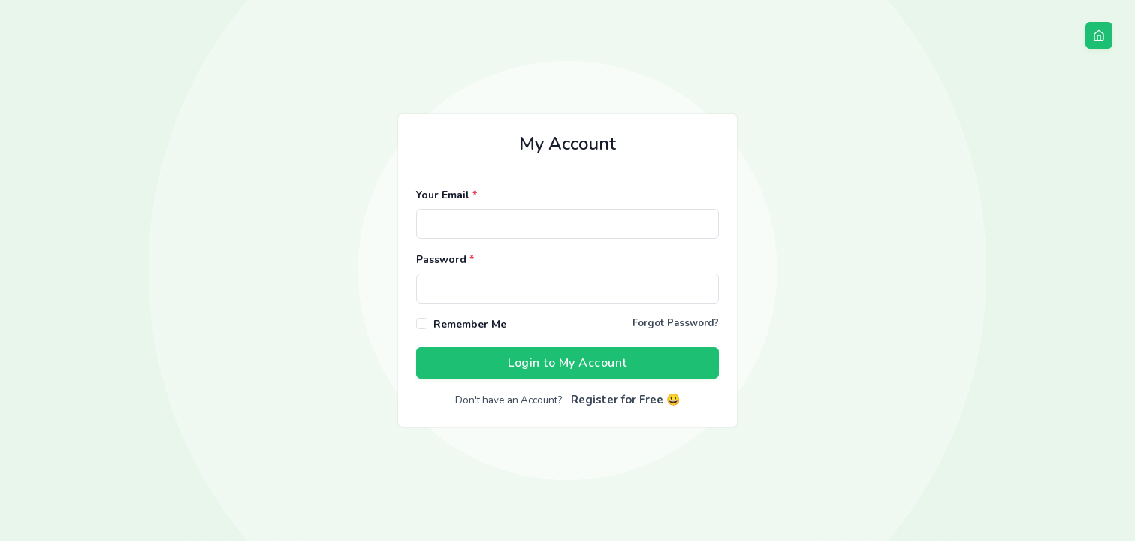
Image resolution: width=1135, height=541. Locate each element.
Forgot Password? (675, 323)
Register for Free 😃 (626, 399)
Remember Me (469, 324)
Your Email (446, 195)
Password (445, 259)
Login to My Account (567, 363)
